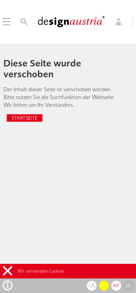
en (128, 285)
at (116, 285)
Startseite (24, 118)
